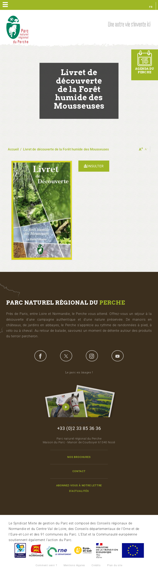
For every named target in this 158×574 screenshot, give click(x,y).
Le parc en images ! (79, 394)
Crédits (96, 565)
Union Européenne (132, 550)
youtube (117, 355)
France (107, 550)
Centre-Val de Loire (20, 550)
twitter (66, 355)
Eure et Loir (83, 550)
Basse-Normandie (36, 550)
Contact (79, 471)
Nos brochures (79, 457)
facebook (40, 355)
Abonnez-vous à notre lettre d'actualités (79, 488)
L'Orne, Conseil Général (58, 550)
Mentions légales (74, 565)
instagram (92, 355)
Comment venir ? (46, 565)
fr (151, 7)
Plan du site (114, 565)
